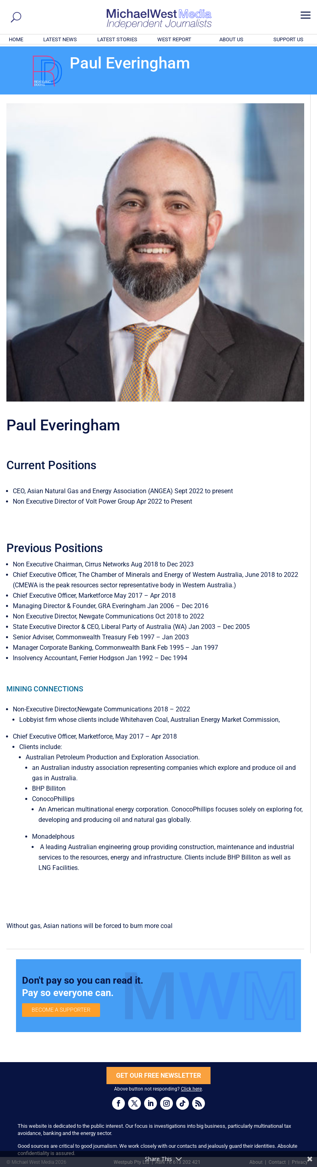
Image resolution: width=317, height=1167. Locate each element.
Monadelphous (53, 836)
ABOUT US (231, 39)
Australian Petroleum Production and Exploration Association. (113, 757)
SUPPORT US (288, 39)
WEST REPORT (174, 39)
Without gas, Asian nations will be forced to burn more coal (89, 926)
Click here (191, 1089)
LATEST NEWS (60, 39)
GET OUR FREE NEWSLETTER (158, 1075)
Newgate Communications (114, 709)
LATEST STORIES (117, 39)
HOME (16, 39)
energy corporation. (143, 809)
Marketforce (95, 736)
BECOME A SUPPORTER (61, 1009)
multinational (95, 809)
